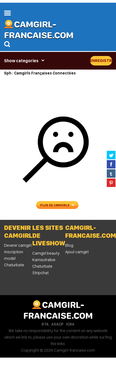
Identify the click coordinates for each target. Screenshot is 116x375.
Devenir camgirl (18, 245)
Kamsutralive (43, 259)
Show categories (21, 60)
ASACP (57, 324)
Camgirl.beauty (45, 253)
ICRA (70, 324)
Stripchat (40, 272)
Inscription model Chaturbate (14, 258)
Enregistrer (101, 60)
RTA (45, 324)
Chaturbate (42, 266)
